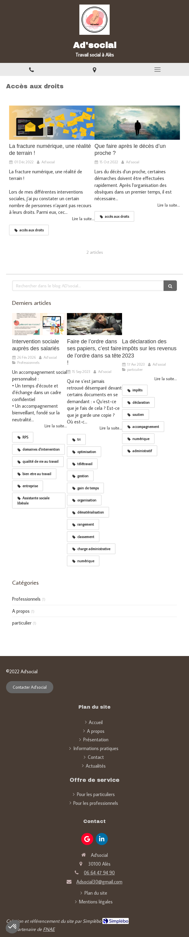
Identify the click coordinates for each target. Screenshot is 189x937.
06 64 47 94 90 (99, 873)
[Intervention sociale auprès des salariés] (39, 324)
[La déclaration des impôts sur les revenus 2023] (149, 324)
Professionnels (26, 599)
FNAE (49, 929)
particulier (21, 623)
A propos (21, 611)
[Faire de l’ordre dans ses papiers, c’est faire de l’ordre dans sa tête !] (94, 324)
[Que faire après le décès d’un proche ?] (137, 123)
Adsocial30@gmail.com (99, 882)
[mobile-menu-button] (157, 70)
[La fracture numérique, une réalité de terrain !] (51, 123)
